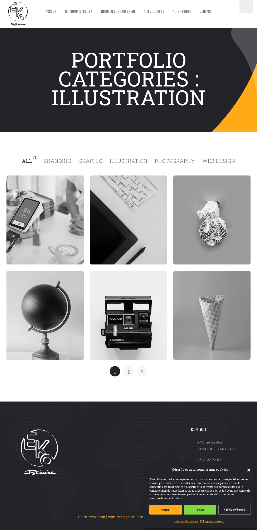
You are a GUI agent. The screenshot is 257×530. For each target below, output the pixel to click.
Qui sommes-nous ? (79, 12)
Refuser (200, 510)
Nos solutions (154, 12)
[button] (249, 469)
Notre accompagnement (118, 12)
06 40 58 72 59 (209, 460)
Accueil (51, 12)
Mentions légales (121, 517)
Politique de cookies (186, 521)
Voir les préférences (234, 510)
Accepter (165, 510)
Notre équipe (182, 12)
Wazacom (97, 517)
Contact (205, 12)
